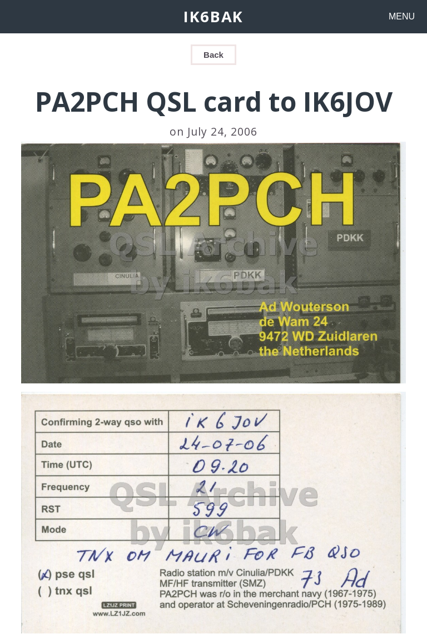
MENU (402, 16)
